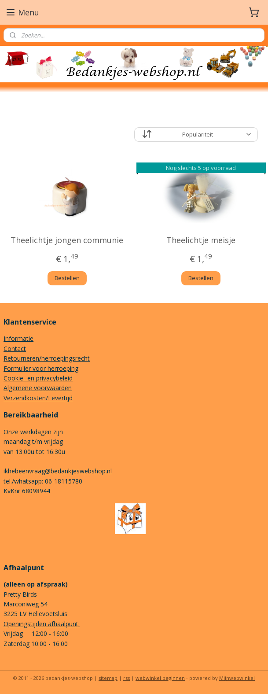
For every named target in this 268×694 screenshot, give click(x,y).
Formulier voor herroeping (41, 368)
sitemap (108, 678)
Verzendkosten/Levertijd (38, 398)
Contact (15, 348)
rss (126, 678)
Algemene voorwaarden (38, 388)
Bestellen (67, 278)
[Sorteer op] (196, 134)
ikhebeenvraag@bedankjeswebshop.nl (58, 471)
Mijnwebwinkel (237, 678)
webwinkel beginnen (160, 678)
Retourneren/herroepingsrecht (47, 358)
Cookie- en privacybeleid (38, 378)
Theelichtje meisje (200, 240)
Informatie (18, 338)
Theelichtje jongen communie (67, 240)
